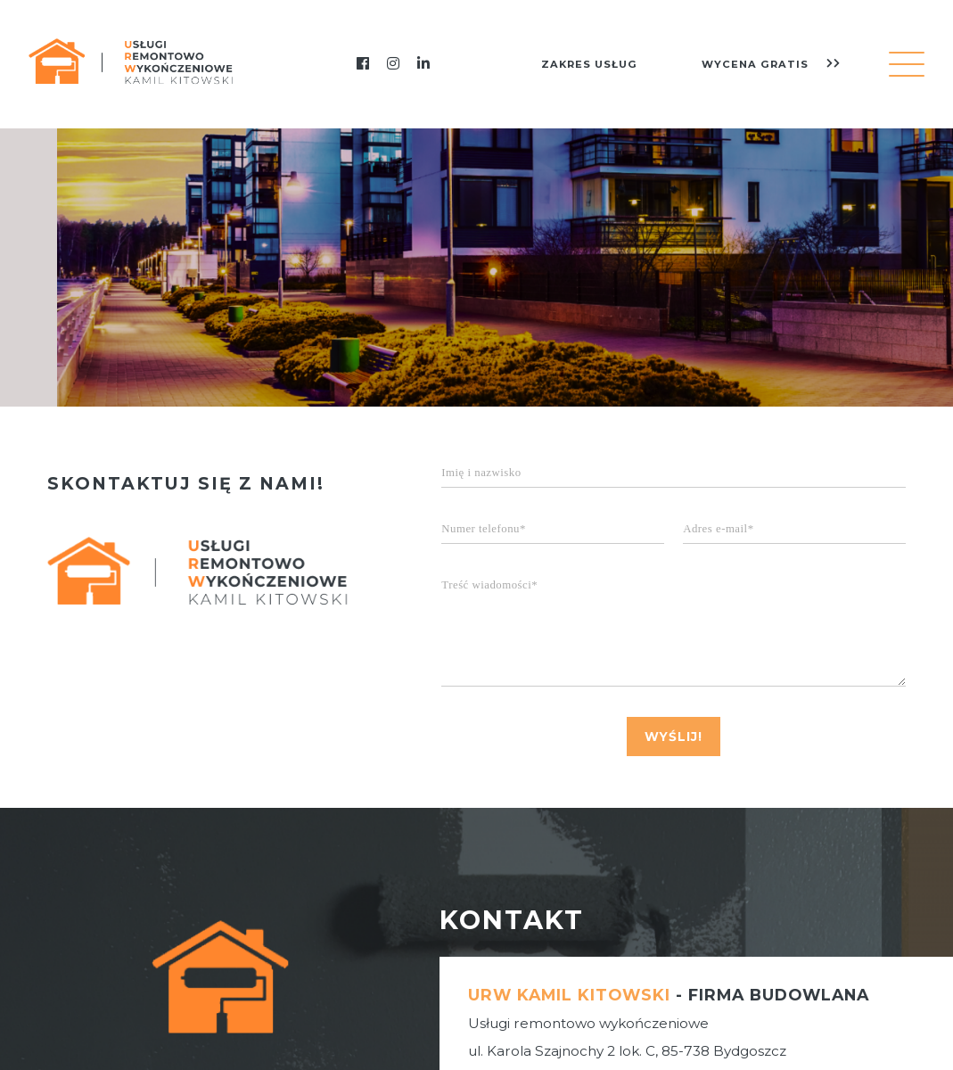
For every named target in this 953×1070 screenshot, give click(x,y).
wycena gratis (771, 64)
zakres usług (589, 64)
